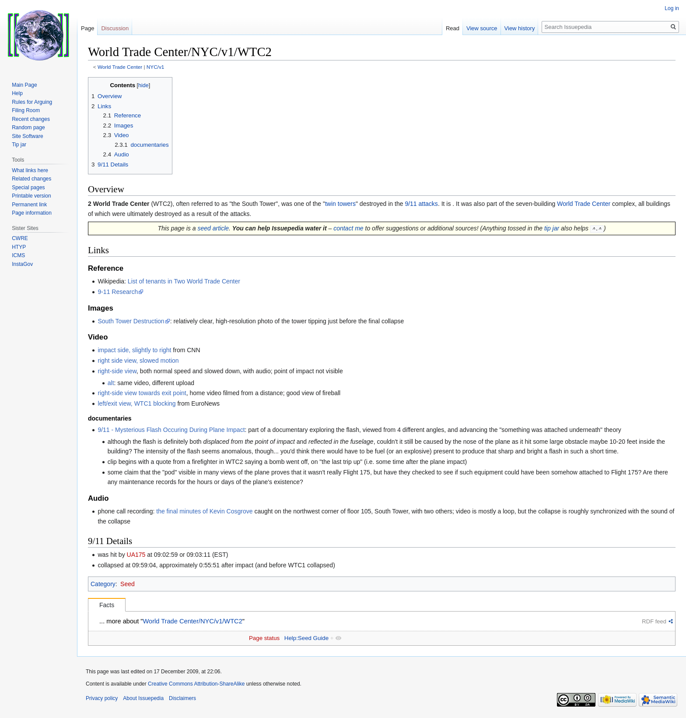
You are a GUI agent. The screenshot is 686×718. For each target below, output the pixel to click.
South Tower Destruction (131, 320)
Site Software (27, 136)
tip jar (551, 228)
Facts (106, 604)
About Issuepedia (143, 698)
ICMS (18, 255)
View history (519, 28)
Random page (28, 127)
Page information (32, 213)
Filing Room (26, 110)
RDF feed (654, 621)
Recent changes (31, 119)
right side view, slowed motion (138, 360)
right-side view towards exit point (142, 392)
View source (481, 28)
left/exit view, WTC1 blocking (136, 403)
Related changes (31, 179)
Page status (264, 638)
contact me (348, 228)
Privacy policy (102, 698)
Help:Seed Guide (306, 638)
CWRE (20, 238)
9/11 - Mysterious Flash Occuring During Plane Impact (171, 429)
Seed (127, 583)
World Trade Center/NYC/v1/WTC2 (192, 621)
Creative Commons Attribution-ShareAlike (196, 684)
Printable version (31, 196)
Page (87, 28)
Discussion (115, 28)
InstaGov (22, 264)
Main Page (24, 85)
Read (452, 28)
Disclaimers (182, 698)
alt (111, 382)
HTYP (19, 247)
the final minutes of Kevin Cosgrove (204, 511)
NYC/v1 (155, 67)
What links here (30, 170)
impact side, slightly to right (134, 350)
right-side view (117, 371)
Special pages (28, 187)
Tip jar (19, 144)
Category (103, 583)
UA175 (136, 554)
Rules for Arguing (32, 102)
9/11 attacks (421, 203)
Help (17, 93)
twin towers (340, 203)
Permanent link (29, 205)
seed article (213, 228)
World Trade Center (120, 67)
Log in (672, 8)
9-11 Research (118, 291)
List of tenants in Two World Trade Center (184, 281)
